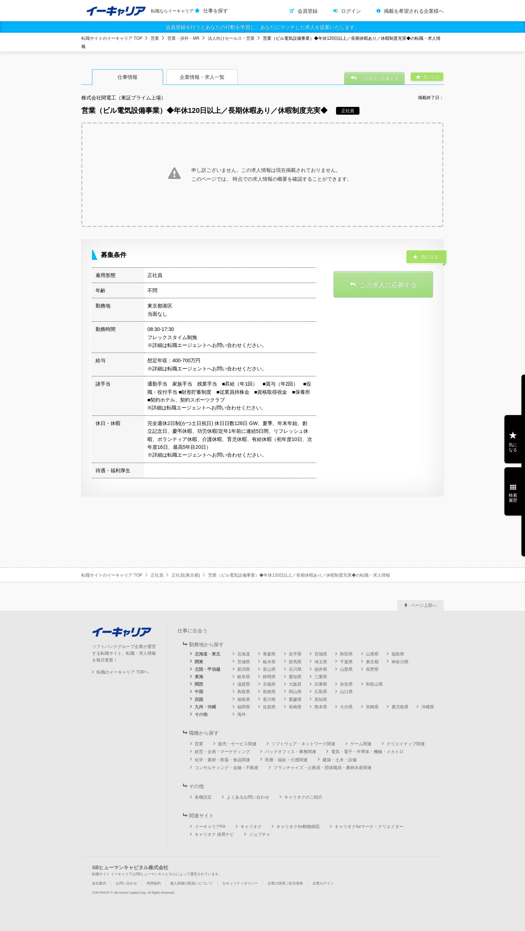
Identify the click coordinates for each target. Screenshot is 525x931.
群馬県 (295, 661)
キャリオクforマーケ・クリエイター (369, 826)
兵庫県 (320, 684)
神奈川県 (399, 661)
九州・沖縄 (205, 706)
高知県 (320, 699)
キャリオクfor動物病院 (298, 826)
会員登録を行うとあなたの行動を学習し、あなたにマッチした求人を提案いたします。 (262, 27)
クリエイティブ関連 (405, 743)
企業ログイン (323, 883)
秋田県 (346, 654)
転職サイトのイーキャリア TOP (111, 38)
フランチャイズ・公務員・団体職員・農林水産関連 (323, 767)
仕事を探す (215, 10)
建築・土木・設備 (340, 759)
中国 (199, 691)
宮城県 (320, 654)
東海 (199, 676)
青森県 (269, 654)
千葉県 (346, 661)
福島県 (397, 654)
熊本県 (320, 706)
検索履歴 (513, 498)
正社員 (157, 575)
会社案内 (99, 883)
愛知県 (295, 676)
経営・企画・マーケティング (222, 751)
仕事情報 (127, 77)
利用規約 (154, 883)
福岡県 (243, 706)
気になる (513, 447)
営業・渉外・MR (183, 38)
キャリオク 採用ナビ (214, 834)
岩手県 (295, 654)
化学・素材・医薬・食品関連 (222, 759)
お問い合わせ (126, 883)
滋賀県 (243, 684)
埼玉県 (320, 661)
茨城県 (243, 661)
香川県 (269, 699)
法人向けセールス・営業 (231, 38)
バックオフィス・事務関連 (290, 751)
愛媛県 (295, 699)
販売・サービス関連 (237, 743)
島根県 (269, 691)
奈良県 (346, 684)
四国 (199, 699)
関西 (199, 684)
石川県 (295, 669)
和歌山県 (374, 684)
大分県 (346, 706)
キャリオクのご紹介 (303, 797)
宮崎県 (372, 706)
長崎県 (295, 706)
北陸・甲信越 (207, 669)
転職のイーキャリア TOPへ (123, 672)
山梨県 (346, 669)
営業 (155, 38)
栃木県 (269, 661)
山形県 (372, 654)
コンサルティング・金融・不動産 (227, 767)
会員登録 (308, 11)
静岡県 (269, 676)
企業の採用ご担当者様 (285, 883)
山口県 (346, 691)
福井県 (320, 669)
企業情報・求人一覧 (202, 77)
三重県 (320, 676)
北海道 (243, 654)
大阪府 (295, 684)
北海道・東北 (207, 654)
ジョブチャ (259, 834)
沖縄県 (427, 706)
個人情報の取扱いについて (191, 883)
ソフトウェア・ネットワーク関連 (303, 743)
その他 (201, 714)
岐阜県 (243, 676)
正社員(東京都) (186, 575)
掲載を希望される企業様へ (414, 11)
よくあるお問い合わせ (248, 797)
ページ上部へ (424, 605)
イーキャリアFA (210, 826)
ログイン (351, 11)
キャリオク (251, 826)
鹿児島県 (399, 706)
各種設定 (203, 797)
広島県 (320, 691)
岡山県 (295, 691)
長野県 (372, 669)
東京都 (372, 661)
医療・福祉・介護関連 (286, 759)
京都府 (269, 684)
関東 (199, 661)
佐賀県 (269, 706)
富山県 (269, 669)
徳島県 (243, 699)
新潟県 (243, 669)
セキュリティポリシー (240, 883)
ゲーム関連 (361, 743)
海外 (241, 714)
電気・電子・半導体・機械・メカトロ (367, 751)
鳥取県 (243, 691)
